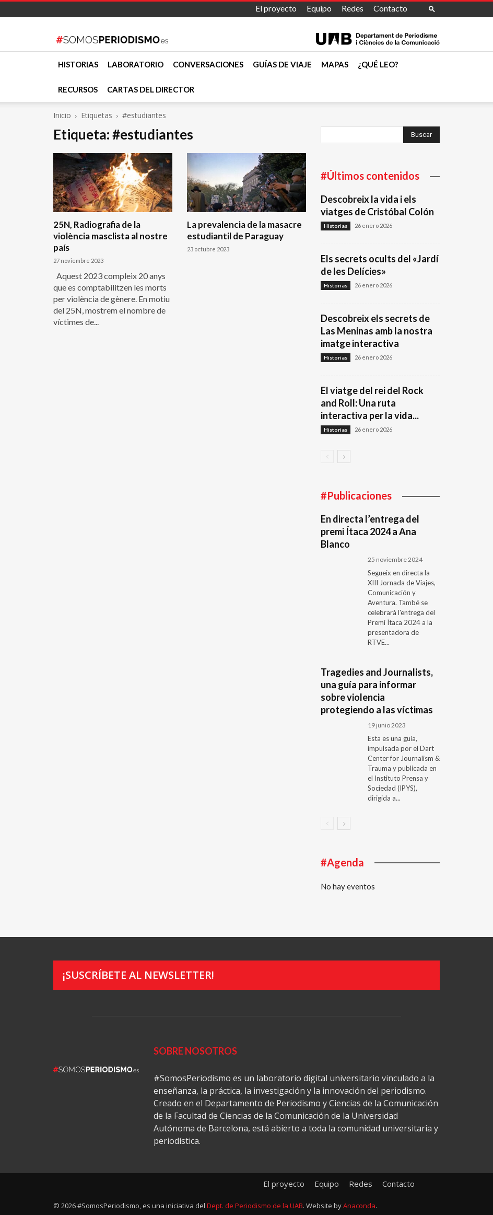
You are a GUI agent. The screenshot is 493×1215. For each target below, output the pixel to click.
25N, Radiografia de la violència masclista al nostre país (110, 236)
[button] (432, 9)
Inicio (62, 115)
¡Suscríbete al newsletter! (138, 975)
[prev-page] (327, 456)
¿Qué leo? (378, 64)
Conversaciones (208, 64)
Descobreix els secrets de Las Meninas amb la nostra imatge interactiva (376, 331)
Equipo (319, 8)
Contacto (390, 8)
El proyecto (276, 8)
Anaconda (359, 1205)
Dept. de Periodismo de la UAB (255, 1205)
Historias (78, 64)
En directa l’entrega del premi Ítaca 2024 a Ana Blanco (370, 531)
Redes (352, 8)
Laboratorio (135, 64)
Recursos (78, 89)
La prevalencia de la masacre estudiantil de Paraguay (244, 230)
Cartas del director (150, 89)
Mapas (334, 64)
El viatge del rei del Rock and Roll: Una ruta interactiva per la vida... (372, 403)
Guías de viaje (282, 64)
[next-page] (343, 456)
